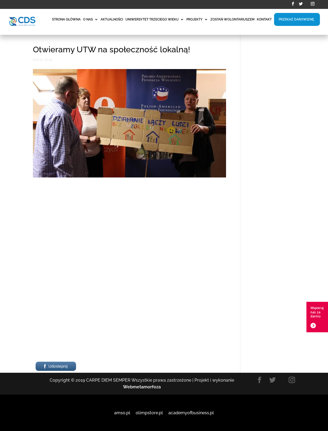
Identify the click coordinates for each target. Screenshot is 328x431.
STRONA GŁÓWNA (66, 19)
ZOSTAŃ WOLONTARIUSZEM (232, 19)
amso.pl (122, 412)
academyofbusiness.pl (191, 412)
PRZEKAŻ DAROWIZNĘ (296, 19)
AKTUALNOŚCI (112, 19)
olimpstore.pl (149, 412)
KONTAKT (264, 19)
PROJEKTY (194, 19)
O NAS (88, 19)
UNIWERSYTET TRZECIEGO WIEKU (152, 19)
